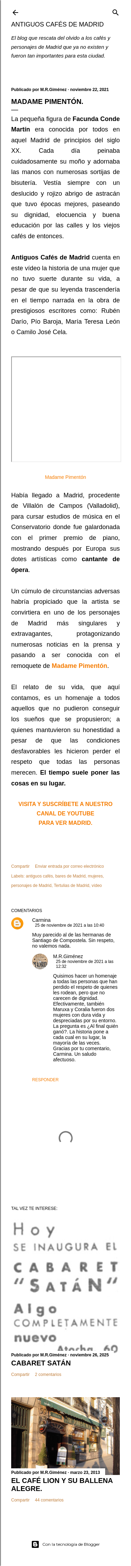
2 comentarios (48, 1374)
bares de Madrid (70, 876)
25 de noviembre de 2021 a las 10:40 (69, 925)
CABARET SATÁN (41, 1363)
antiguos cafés (39, 876)
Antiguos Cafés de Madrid (57, 24)
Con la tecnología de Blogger (65, 1544)
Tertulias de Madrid (71, 885)
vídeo (97, 885)
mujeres (95, 876)
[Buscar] (115, 11)
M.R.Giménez (68, 956)
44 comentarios (49, 1500)
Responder (45, 1079)
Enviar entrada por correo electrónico (69, 866)
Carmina (41, 920)
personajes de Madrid (31, 885)
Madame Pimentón (65, 477)
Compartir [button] (20, 866)
